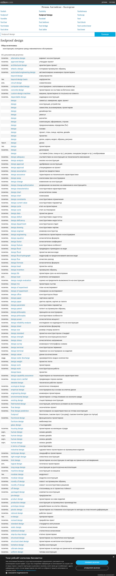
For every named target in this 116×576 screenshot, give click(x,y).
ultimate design (17, 548)
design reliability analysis (21, 323)
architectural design (19, 65)
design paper (16, 298)
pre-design (15, 495)
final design (15, 407)
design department (18, 224)
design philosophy (18, 312)
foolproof (4, 15)
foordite (4, 19)
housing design (17, 428)
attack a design (17, 69)
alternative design (18, 58)
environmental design (19, 397)
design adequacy (18, 157)
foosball (42, 19)
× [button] (113, 557)
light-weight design (18, 457)
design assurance (18, 174)
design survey (16, 344)
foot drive (4, 29)
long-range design (18, 467)
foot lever (81, 29)
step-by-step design (19, 534)
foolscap (81, 15)
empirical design (17, 390)
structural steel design (20, 541)
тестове (112, 2)
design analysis (17, 160)
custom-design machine (20, 93)
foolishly (42, 11)
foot (79, 19)
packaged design (18, 492)
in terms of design (18, 446)
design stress (16, 340)
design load (15, 277)
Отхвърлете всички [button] (92, 568)
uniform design (17, 552)
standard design (17, 524)
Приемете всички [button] (92, 562)
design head (16, 266)
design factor (16, 242)
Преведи (105, 34)
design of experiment (19, 287)
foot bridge (43, 26)
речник (104, 2)
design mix (15, 284)
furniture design (17, 421)
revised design (17, 520)
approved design (17, 62)
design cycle (16, 206)
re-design (14, 517)
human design (16, 432)
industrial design (17, 450)
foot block (81, 22)
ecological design (18, 386)
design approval (17, 164)
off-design (15, 488)
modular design (17, 474)
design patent (16, 309)
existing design (17, 400)
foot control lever (84, 26)
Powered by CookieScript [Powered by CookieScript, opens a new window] (106, 575)
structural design (17, 538)
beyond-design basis (19, 79)
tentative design (17, 545)
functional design (18, 418)
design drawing (17, 227)
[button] (39, 573)
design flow (15, 259)
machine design (17, 471)
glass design (16, 425)
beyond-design (17, 76)
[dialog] (58, 565)
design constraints (18, 199)
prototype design (17, 506)
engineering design (18, 393)
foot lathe (43, 29)
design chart (16, 192)
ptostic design (16, 510)
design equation (17, 238)
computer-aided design (20, 86)
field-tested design (18, 404)
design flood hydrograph (20, 256)
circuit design (16, 83)
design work (16, 365)
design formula (17, 263)
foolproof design (45, 15)
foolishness (82, 11)
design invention (17, 270)
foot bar (4, 22)
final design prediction (20, 411)
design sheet (16, 326)
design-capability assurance (22, 376)
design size (15, 330)
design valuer (16, 354)
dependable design (18, 97)
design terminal (17, 347)
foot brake (5, 26)
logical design (16, 464)
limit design (15, 460)
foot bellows (44, 22)
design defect (16, 217)
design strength (17, 337)
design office (16, 294)
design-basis (16, 372)
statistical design (18, 531)
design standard (17, 333)
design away (16, 178)
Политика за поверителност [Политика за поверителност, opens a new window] (26, 570)
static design (16, 527)
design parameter (18, 305)
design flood (16, 249)
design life (15, 273)
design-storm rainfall (19, 379)
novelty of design (18, 481)
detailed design (17, 383)
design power (16, 319)
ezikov (7, 2)
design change (17, 182)
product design (17, 499)
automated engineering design (23, 72)
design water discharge (20, 358)
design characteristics (20, 189)
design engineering (18, 234)
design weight (16, 361)
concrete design (17, 90)
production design (18, 502)
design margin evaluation (21, 280)
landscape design (18, 453)
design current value (19, 203)
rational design (17, 513)
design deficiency (18, 220)
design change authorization (22, 185)
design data (15, 213)
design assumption (18, 171)
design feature (17, 245)
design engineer (17, 231)
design (13, 100)
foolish (3, 11)
